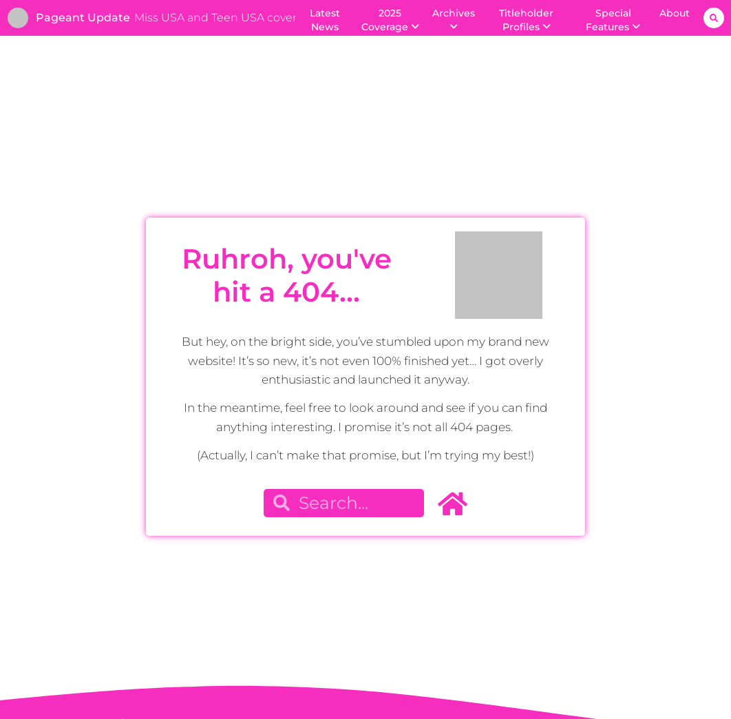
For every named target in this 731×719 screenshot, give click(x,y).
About (674, 13)
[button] (713, 18)
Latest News (325, 20)
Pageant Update (83, 17)
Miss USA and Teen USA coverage (225, 17)
